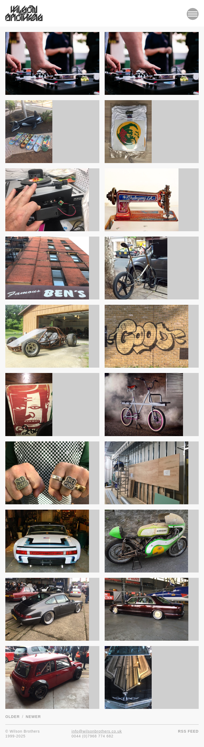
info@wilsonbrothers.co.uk (96, 731)
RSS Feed (188, 731)
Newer (33, 716)
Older (12, 716)
